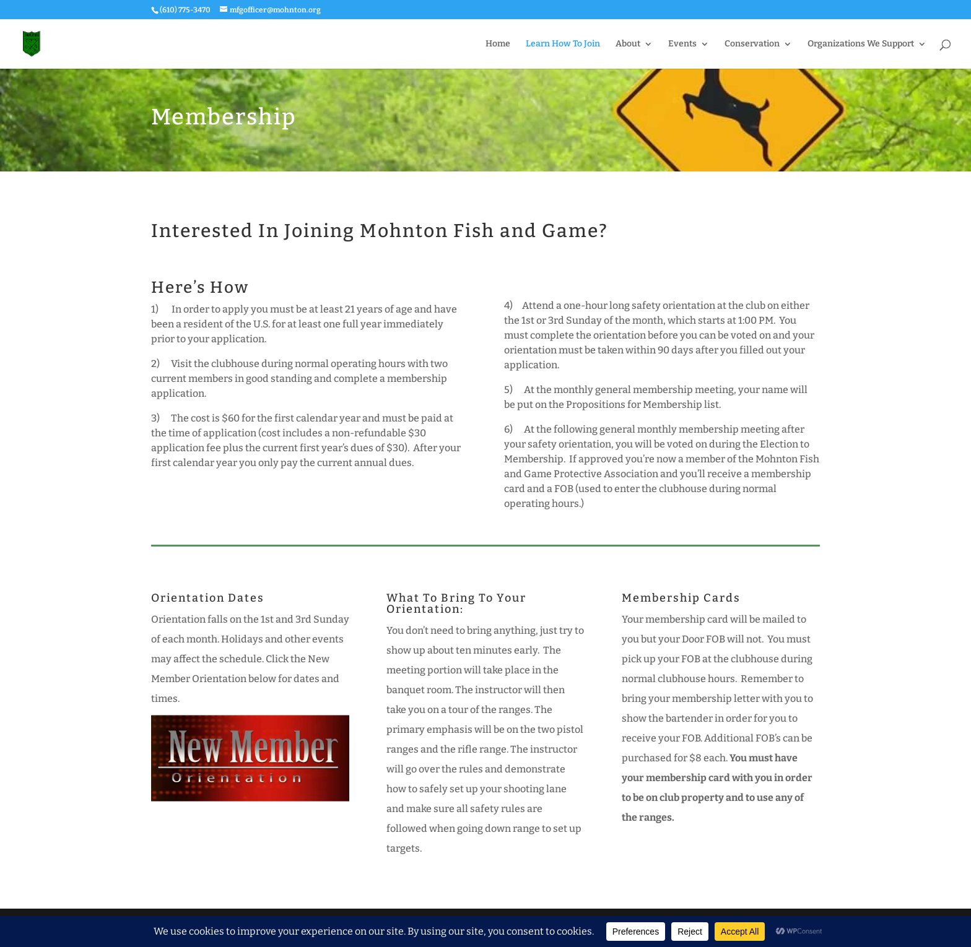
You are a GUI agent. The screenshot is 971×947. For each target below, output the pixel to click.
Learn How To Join (563, 44)
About (628, 44)
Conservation (752, 44)
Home (498, 44)
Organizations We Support (861, 44)
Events (682, 44)
